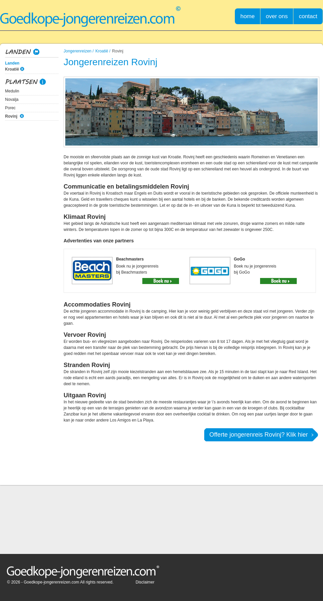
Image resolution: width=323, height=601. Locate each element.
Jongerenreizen (78, 51)
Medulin (12, 91)
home (247, 16)
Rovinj (11, 116)
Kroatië (12, 69)
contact (308, 16)
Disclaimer (145, 582)
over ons (277, 16)
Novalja (12, 99)
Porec (10, 108)
